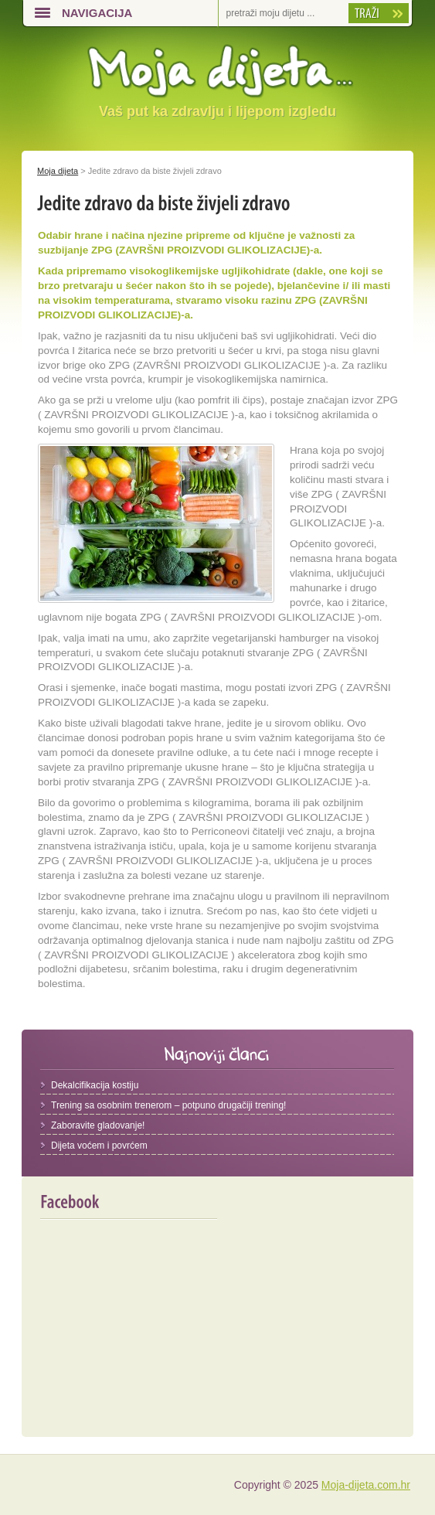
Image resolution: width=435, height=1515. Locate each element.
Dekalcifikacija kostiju (94, 1085)
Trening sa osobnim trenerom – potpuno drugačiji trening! (168, 1105)
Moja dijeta (57, 170)
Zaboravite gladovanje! (97, 1125)
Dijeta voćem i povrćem (99, 1145)
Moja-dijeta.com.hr (365, 1485)
